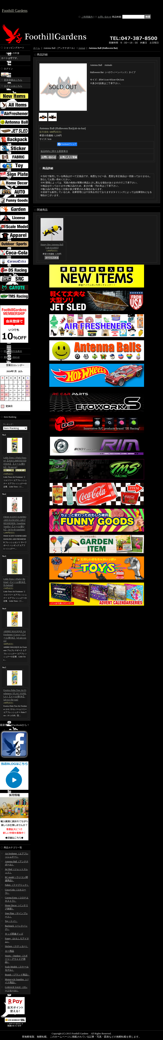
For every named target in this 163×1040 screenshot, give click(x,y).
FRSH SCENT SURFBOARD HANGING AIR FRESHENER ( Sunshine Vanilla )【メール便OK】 (14, 523)
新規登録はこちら (13, 80)
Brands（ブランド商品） (17, 974)
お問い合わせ (104, 17)
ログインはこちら (13, 86)
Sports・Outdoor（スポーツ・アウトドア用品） (16, 959)
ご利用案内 (87, 17)
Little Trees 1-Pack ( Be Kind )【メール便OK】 (14, 582)
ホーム (36, 48)
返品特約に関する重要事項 (54, 151)
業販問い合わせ (12, 357)
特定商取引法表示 (13, 351)
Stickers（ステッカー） (16, 946)
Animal (81, 48)
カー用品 (9, 951)
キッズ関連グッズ (14, 933)
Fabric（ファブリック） (17, 885)
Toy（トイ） (11, 921)
